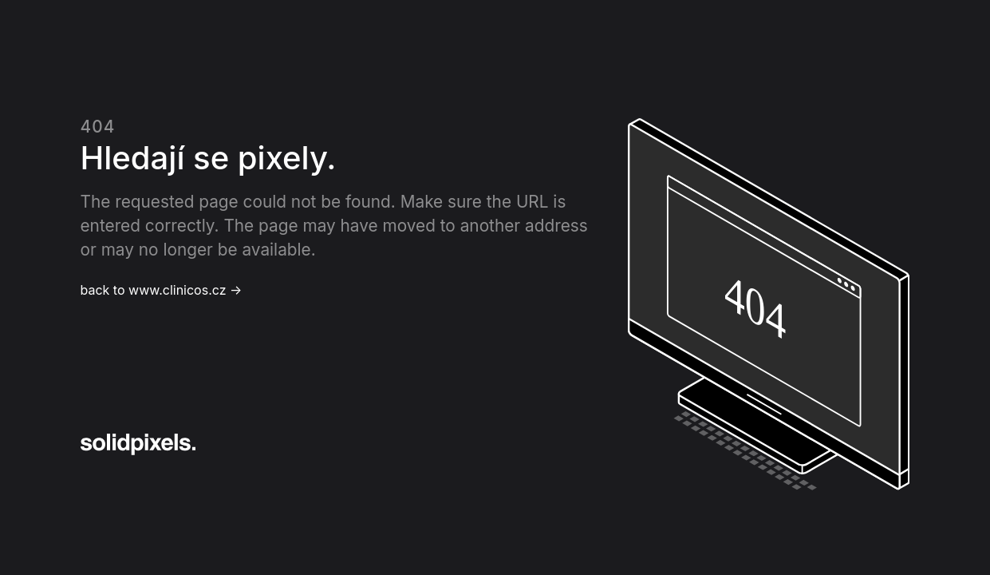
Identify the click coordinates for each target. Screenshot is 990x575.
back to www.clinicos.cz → (162, 290)
